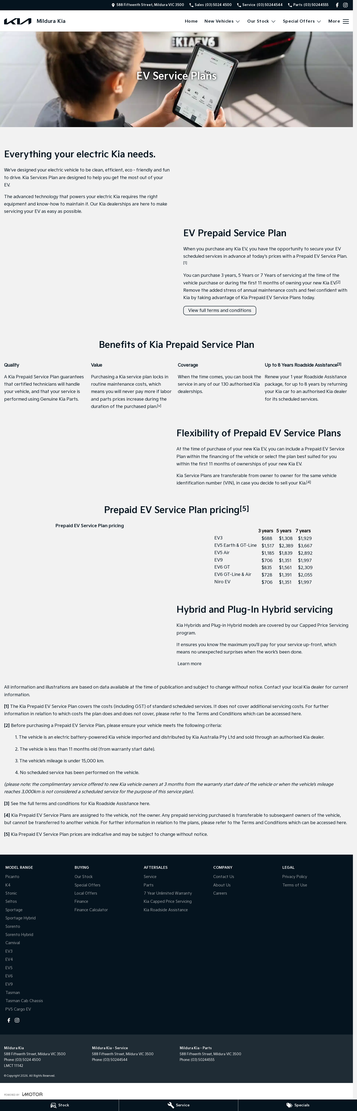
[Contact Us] (147, 5)
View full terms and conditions (219, 310)
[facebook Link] (337, 5)
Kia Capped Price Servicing (168, 901)
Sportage (14, 910)
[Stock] (59, 1105)
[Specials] (297, 1105)
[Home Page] (17, 21)
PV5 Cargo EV (18, 1009)
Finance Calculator (91, 910)
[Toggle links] (23, 1094)
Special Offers (87, 885)
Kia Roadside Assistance (166, 910)
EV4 (9, 959)
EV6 (9, 976)
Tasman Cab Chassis (24, 1001)
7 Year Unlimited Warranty (168, 893)
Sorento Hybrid (19, 934)
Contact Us (223, 876)
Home (191, 21)
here (296, 714)
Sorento (12, 926)
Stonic (11, 893)
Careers (220, 893)
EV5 (9, 968)
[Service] (178, 1105)
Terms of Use (294, 885)
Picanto (12, 876)
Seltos (11, 901)
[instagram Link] (345, 5)
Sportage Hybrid (20, 918)
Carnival (12, 943)
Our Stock (84, 876)
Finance (81, 901)
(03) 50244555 (203, 1060)
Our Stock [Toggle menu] (261, 21)
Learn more (189, 664)
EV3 (9, 951)
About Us (222, 885)
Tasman (12, 992)
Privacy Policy (294, 876)
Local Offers (86, 893)
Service (150, 876)
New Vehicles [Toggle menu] (222, 21)
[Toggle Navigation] (338, 21)
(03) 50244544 (115, 1060)
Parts (149, 885)
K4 (8, 885)
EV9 (9, 984)
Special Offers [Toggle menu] (302, 21)
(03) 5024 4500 (28, 1060)
